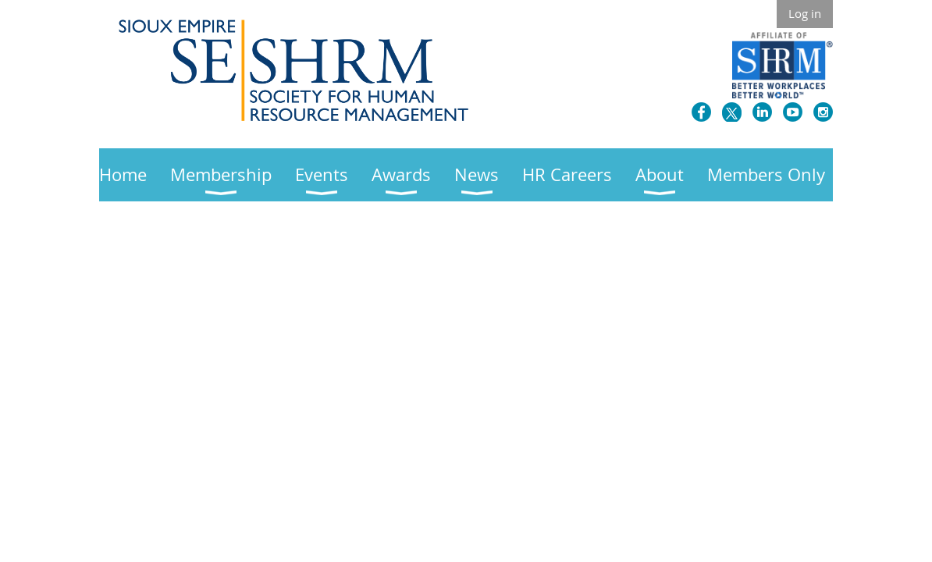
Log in (804, 13)
